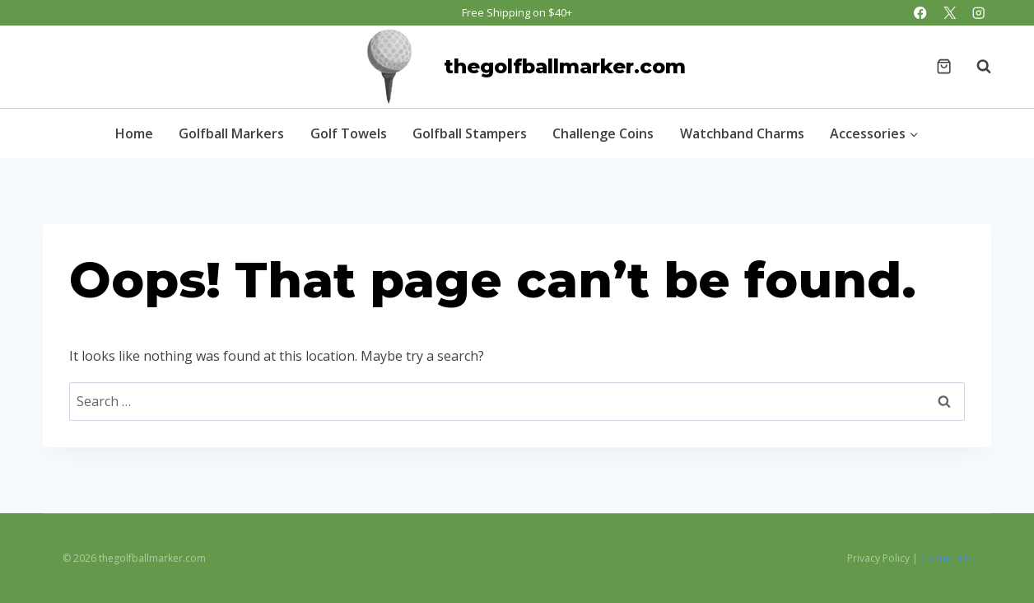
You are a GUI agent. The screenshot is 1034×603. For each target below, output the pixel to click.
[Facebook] (921, 13)
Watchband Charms (742, 133)
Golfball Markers (231, 133)
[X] (949, 13)
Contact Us (945, 558)
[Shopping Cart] (944, 66)
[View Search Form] (975, 66)
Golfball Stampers (469, 133)
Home (134, 133)
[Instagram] (978, 13)
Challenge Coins (603, 133)
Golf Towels (348, 133)
